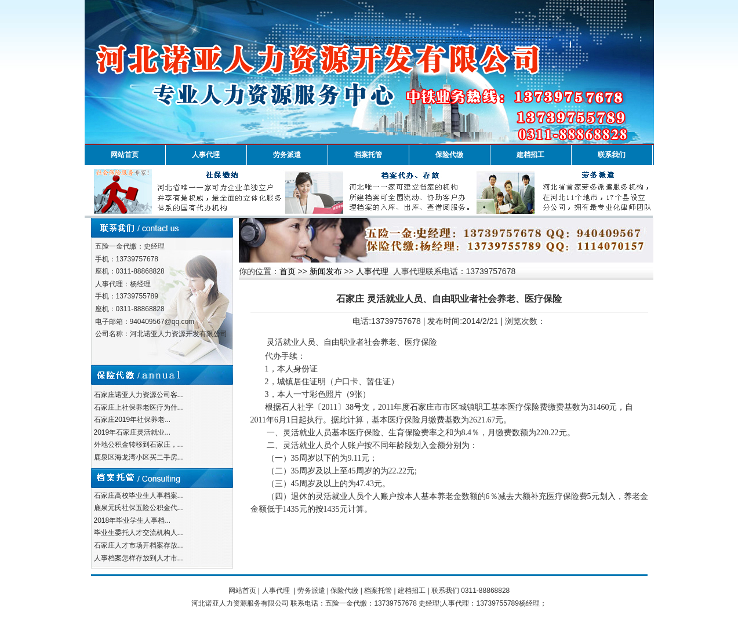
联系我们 (612, 155)
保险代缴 (449, 155)
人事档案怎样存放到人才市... (138, 558)
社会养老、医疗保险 (400, 342)
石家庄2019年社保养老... (132, 420)
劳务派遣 (287, 155)
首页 (287, 271)
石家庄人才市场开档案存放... (138, 545)
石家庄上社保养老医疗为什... (138, 407)
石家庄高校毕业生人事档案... (138, 495)
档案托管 (368, 155)
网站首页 (125, 155)
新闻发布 (326, 271)
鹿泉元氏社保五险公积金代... (138, 508)
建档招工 (530, 155)
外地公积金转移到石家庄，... (138, 444)
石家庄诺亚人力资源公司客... (138, 395)
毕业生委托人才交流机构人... (138, 533)
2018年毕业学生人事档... (132, 520)
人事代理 (206, 155)
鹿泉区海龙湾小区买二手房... (138, 457)
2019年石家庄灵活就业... (132, 432)
